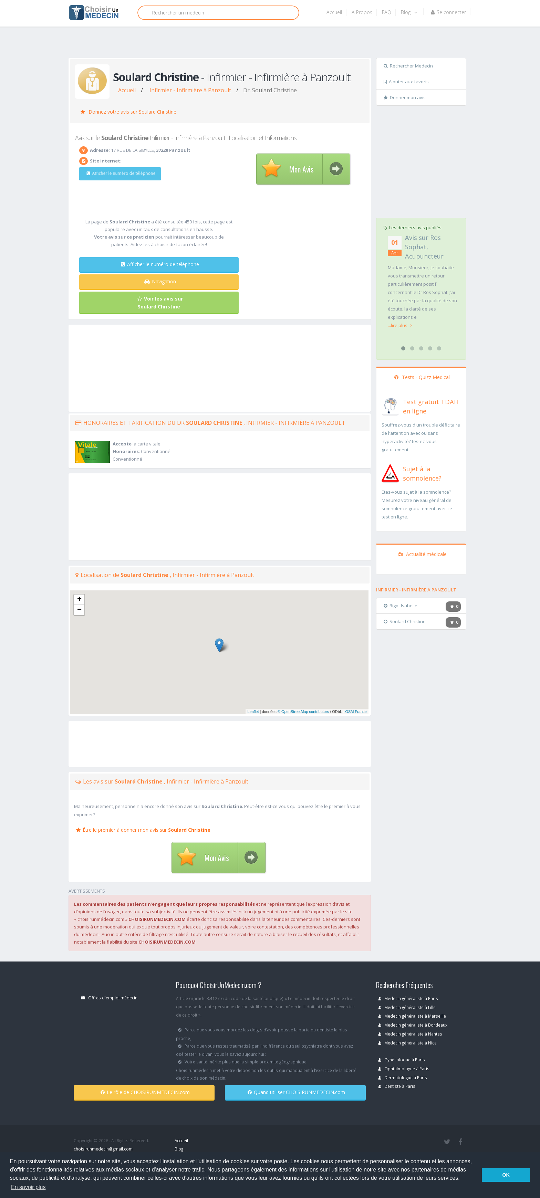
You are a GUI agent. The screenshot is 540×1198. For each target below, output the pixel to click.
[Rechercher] (218, 13)
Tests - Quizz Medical (422, 377)
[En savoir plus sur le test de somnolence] (390, 472)
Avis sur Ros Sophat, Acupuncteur (424, 246)
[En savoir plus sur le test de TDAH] (390, 405)
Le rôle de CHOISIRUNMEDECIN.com (145, 1092)
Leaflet (253, 712)
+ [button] (79, 600)
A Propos (362, 12)
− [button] (79, 610)
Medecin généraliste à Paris (408, 998)
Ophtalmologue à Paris (403, 1068)
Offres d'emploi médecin (109, 997)
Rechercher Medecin (408, 66)
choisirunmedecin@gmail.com (103, 1149)
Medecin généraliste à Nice (407, 1042)
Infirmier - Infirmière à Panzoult (190, 90)
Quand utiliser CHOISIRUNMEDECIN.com (296, 1092)
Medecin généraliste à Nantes (410, 1034)
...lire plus (400, 325)
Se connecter (448, 12)
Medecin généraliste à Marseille (412, 1016)
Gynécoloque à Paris (401, 1059)
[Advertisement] (267, 44)
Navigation (160, 281)
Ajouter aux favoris (406, 81)
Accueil (334, 12)
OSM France (355, 712)
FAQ (386, 12)
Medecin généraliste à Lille (407, 1007)
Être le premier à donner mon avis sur (143, 830)
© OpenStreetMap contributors (303, 712)
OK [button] (506, 1175)
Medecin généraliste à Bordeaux (412, 1025)
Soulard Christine (405, 621)
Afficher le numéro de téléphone (117, 173)
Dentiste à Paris (396, 1086)
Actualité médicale (422, 554)
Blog (409, 12)
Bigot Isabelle (400, 605)
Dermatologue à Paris (402, 1077)
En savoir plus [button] (28, 1187)
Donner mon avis (405, 97)
